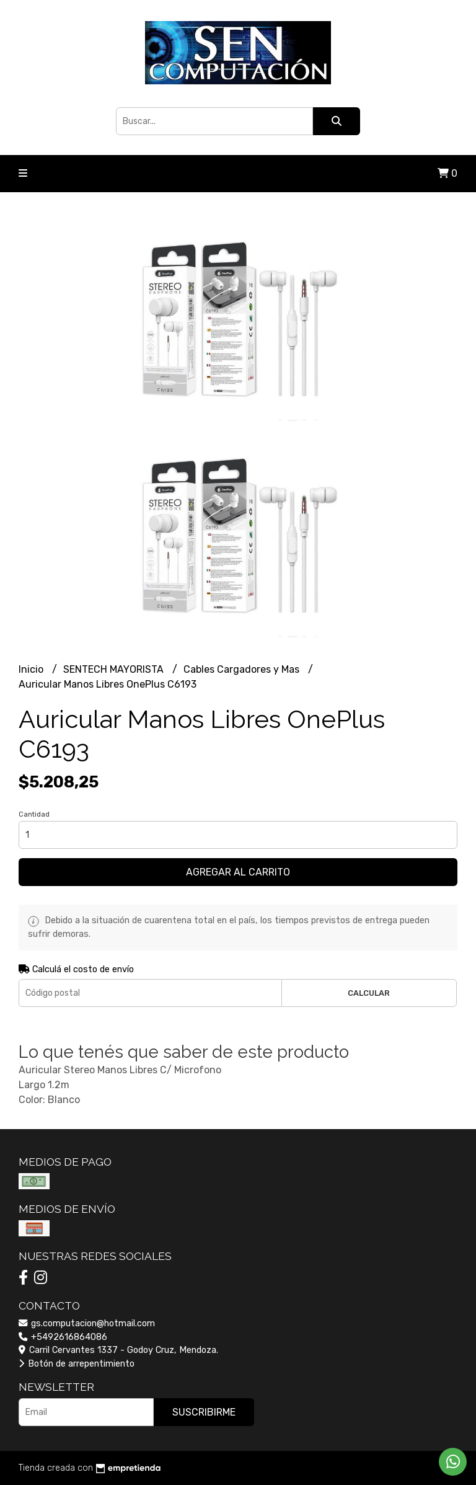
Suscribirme (204, 1412)
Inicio (32, 669)
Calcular (369, 993)
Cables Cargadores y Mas (242, 669)
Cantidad (34, 814)
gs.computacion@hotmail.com (87, 1323)
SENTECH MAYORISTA (114, 669)
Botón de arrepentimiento (76, 1364)
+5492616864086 (63, 1337)
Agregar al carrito (238, 872)
